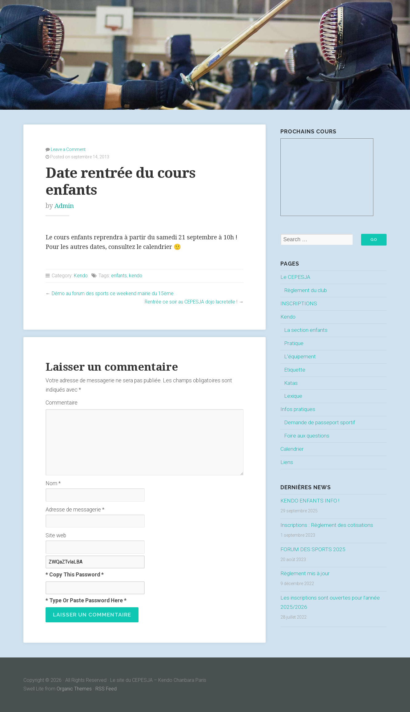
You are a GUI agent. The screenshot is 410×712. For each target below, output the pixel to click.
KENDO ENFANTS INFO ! (310, 501)
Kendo (81, 276)
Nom (53, 483)
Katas (291, 383)
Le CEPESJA (295, 277)
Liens (286, 462)
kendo (136, 276)
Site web (56, 535)
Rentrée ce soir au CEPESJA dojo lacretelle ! (189, 302)
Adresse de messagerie (75, 510)
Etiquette (295, 370)
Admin (64, 206)
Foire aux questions (307, 436)
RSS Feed (106, 689)
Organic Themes (74, 689)
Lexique (293, 396)
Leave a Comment (68, 149)
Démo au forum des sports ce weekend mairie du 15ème (113, 293)
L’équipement (300, 356)
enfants (119, 276)
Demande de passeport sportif (319, 423)
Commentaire (62, 403)
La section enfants (306, 330)
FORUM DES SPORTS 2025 (312, 549)
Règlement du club (306, 290)
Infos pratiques (297, 409)
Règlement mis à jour (305, 574)
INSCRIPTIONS (298, 303)
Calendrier (292, 449)
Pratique (293, 343)
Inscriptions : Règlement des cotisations (327, 525)
